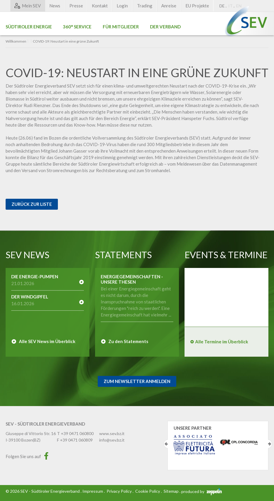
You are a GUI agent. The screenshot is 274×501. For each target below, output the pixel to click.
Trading (144, 5)
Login (122, 5)
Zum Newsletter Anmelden (137, 381)
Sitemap (171, 491)
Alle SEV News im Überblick (47, 341)
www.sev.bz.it (112, 433)
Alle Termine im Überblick (221, 341)
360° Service (77, 26)
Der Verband (165, 26)
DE (222, 5)
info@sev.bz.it (112, 439)
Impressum (92, 491)
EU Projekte (197, 5)
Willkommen (16, 41)
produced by (201, 491)
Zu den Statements (128, 341)
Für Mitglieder (121, 26)
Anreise (168, 5)
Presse (76, 5)
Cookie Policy (147, 491)
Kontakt (100, 5)
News (54, 5)
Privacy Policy (119, 491)
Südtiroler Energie (29, 26)
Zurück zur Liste (32, 204)
